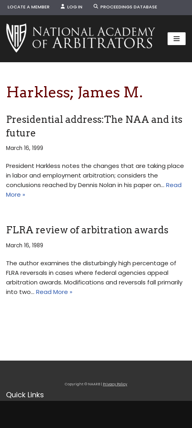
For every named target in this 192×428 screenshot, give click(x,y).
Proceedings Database (125, 7)
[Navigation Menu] (176, 38)
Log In (71, 7)
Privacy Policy (115, 384)
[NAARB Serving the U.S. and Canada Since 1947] (80, 39)
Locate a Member (29, 7)
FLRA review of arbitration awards (87, 230)
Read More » (54, 292)
